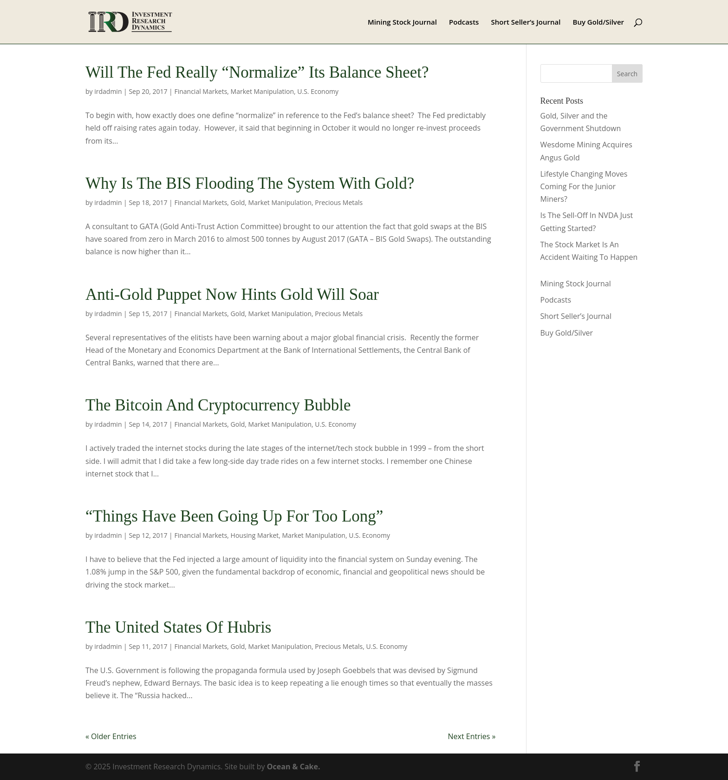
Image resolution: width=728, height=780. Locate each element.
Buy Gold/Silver (598, 22)
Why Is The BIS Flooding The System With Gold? (249, 183)
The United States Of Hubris (178, 627)
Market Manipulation (262, 91)
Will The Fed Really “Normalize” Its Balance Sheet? (257, 72)
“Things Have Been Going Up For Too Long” (234, 516)
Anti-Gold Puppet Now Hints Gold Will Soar (232, 294)
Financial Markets (200, 91)
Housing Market (255, 535)
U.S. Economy (317, 91)
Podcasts (464, 22)
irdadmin (108, 91)
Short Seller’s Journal (526, 22)
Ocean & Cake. (293, 766)
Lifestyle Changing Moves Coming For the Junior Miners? (584, 186)
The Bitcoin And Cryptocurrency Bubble (218, 405)
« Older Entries (110, 736)
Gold (238, 202)
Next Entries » (472, 736)
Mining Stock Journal (402, 22)
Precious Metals (339, 202)
